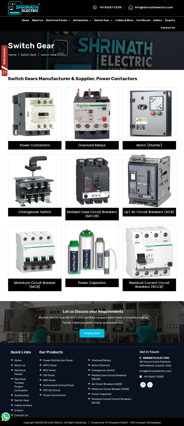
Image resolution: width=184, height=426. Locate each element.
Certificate (143, 20)
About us (37, 20)
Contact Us (168, 27)
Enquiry (170, 20)
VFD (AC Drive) (51, 390)
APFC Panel (50, 365)
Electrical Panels (56, 20)
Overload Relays (101, 360)
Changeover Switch (103, 370)
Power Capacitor (102, 393)
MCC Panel (49, 370)
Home (25, 20)
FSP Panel (49, 375)
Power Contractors (54, 395)
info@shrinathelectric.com (154, 7)
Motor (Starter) (101, 365)
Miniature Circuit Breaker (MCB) (110, 389)
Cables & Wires (124, 20)
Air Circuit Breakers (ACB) (107, 384)
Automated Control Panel (58, 385)
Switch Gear (102, 20)
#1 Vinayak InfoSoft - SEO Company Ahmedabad (133, 422)
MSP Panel (49, 380)
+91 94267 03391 (110, 7)
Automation (80, 20)
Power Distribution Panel (58, 360)
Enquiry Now (92, 333)
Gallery (157, 20)
